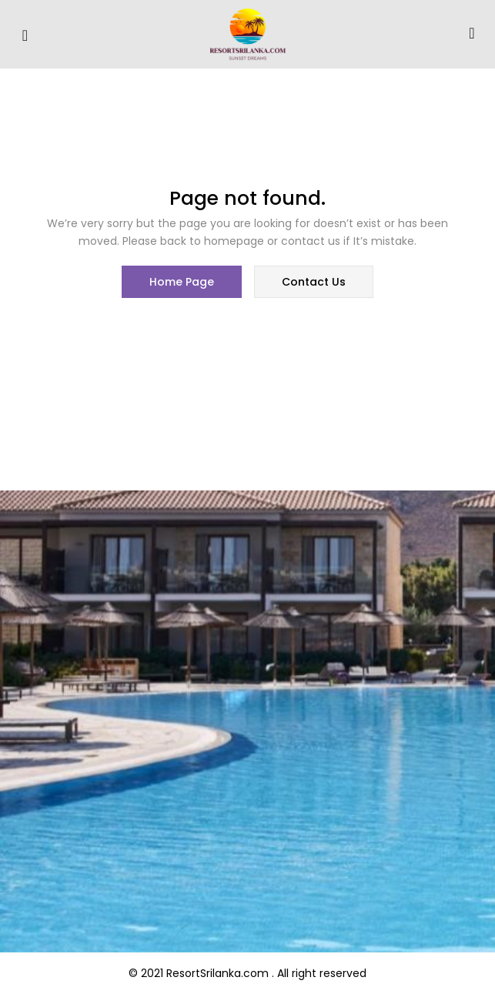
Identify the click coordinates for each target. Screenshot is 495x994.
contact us (314, 281)
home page (181, 281)
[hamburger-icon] (25, 36)
